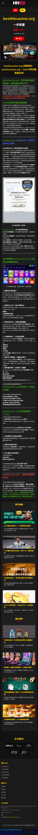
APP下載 (3, 795)
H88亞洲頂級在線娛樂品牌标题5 (11, 830)
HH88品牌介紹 (5, 766)
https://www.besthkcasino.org (13, 817)
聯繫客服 (3, 797)
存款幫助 (3, 786)
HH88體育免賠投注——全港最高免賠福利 (17, 526)
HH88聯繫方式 (5, 777)
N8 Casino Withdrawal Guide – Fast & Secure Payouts (15, 832)
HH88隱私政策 (5, 772)
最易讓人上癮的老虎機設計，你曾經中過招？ (18, 667)
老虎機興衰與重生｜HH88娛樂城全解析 (16, 719)
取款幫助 (3, 789)
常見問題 (3, 792)
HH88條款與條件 (5, 775)
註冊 (15, 10)
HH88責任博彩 (5, 769)
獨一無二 (19, 38)
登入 (22, 10)
